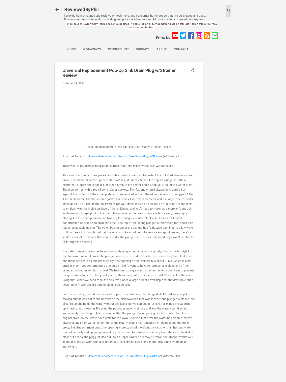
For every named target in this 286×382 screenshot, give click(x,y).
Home (71, 49)
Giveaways (92, 49)
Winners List (118, 49)
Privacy (142, 49)
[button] (192, 71)
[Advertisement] (218, 121)
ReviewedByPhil (81, 9)
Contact (181, 49)
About (161, 49)
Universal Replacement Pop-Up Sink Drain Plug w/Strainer (125, 156)
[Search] (228, 11)
